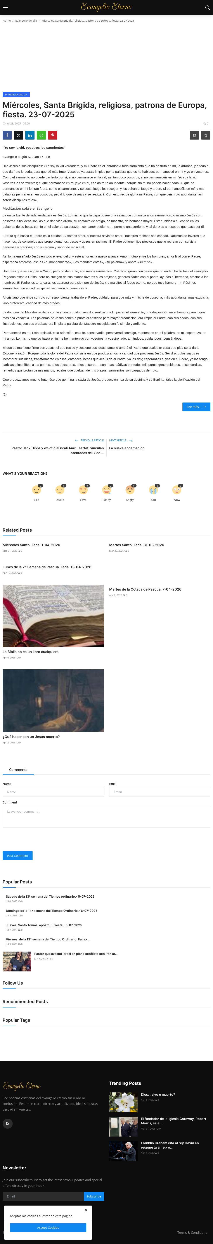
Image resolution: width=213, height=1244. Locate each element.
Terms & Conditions (192, 1232)
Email (113, 784)
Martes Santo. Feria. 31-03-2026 (136, 545)
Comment (10, 802)
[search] (207, 7)
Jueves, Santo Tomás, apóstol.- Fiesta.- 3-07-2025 (44, 925)
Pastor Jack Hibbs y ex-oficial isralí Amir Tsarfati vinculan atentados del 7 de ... (58, 450)
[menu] (5, 7)
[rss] (8, 1124)
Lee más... (196, 407)
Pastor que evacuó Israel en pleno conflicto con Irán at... (76, 953)
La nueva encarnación (126, 448)
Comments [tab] (18, 769)
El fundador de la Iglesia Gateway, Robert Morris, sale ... (173, 1121)
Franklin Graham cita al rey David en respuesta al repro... (170, 1145)
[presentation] (36, 839)
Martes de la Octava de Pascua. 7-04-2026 (145, 589)
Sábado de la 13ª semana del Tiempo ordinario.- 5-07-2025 (50, 896)
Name (7, 784)
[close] (86, 1210)
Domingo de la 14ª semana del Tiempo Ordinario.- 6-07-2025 (51, 910)
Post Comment (17, 856)
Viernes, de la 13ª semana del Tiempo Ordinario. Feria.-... (48, 939)
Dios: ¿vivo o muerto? (158, 1094)
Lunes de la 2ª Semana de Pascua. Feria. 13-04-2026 (47, 567)
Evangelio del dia (26, 20)
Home (7, 20)
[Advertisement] (106, 59)
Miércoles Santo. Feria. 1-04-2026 (31, 545)
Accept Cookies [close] (48, 1227)
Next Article (120, 440)
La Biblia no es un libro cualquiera (31, 652)
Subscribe (94, 1196)
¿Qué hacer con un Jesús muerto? (31, 736)
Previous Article (89, 440)
